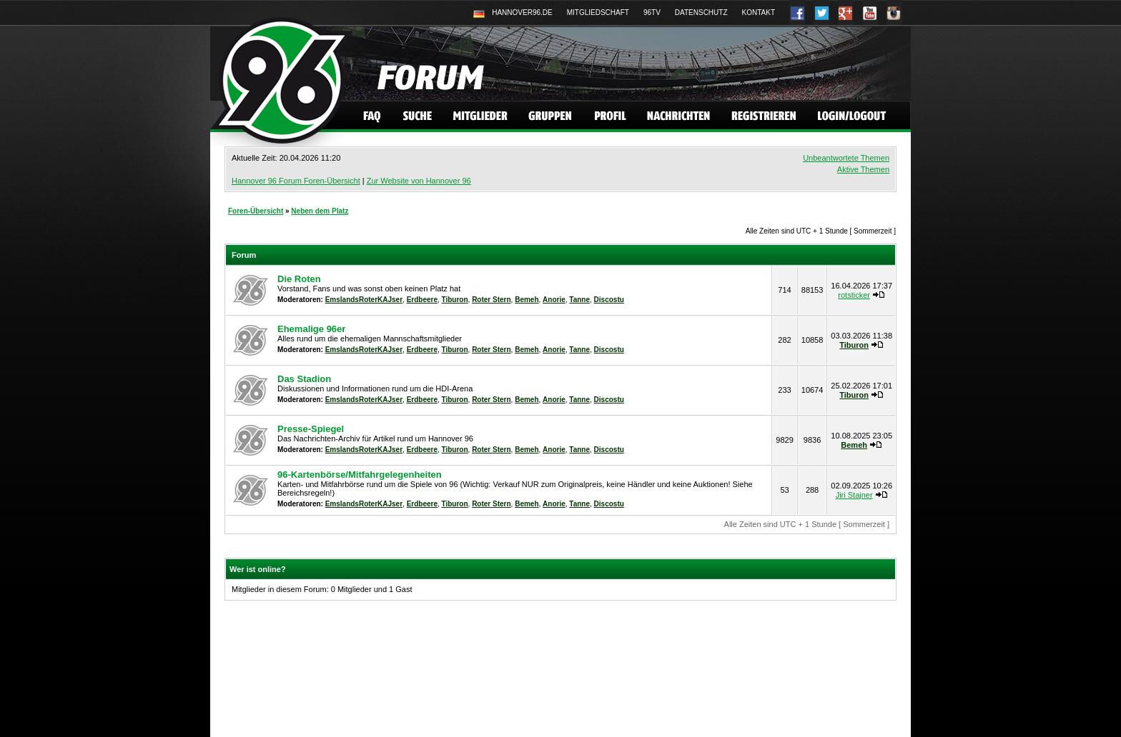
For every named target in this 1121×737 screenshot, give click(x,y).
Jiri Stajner (854, 495)
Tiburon (455, 300)
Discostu (609, 300)
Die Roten (299, 279)
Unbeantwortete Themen (846, 158)
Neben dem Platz (319, 211)
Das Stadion (304, 378)
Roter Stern (491, 300)
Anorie (554, 300)
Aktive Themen (863, 169)
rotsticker (854, 295)
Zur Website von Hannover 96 (419, 180)
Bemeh (526, 300)
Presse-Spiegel (310, 428)
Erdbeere (422, 300)
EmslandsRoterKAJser (364, 300)
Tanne (579, 300)
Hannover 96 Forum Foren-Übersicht (296, 180)
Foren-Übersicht (255, 211)
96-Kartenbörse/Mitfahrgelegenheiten (359, 474)
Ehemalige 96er (311, 329)
